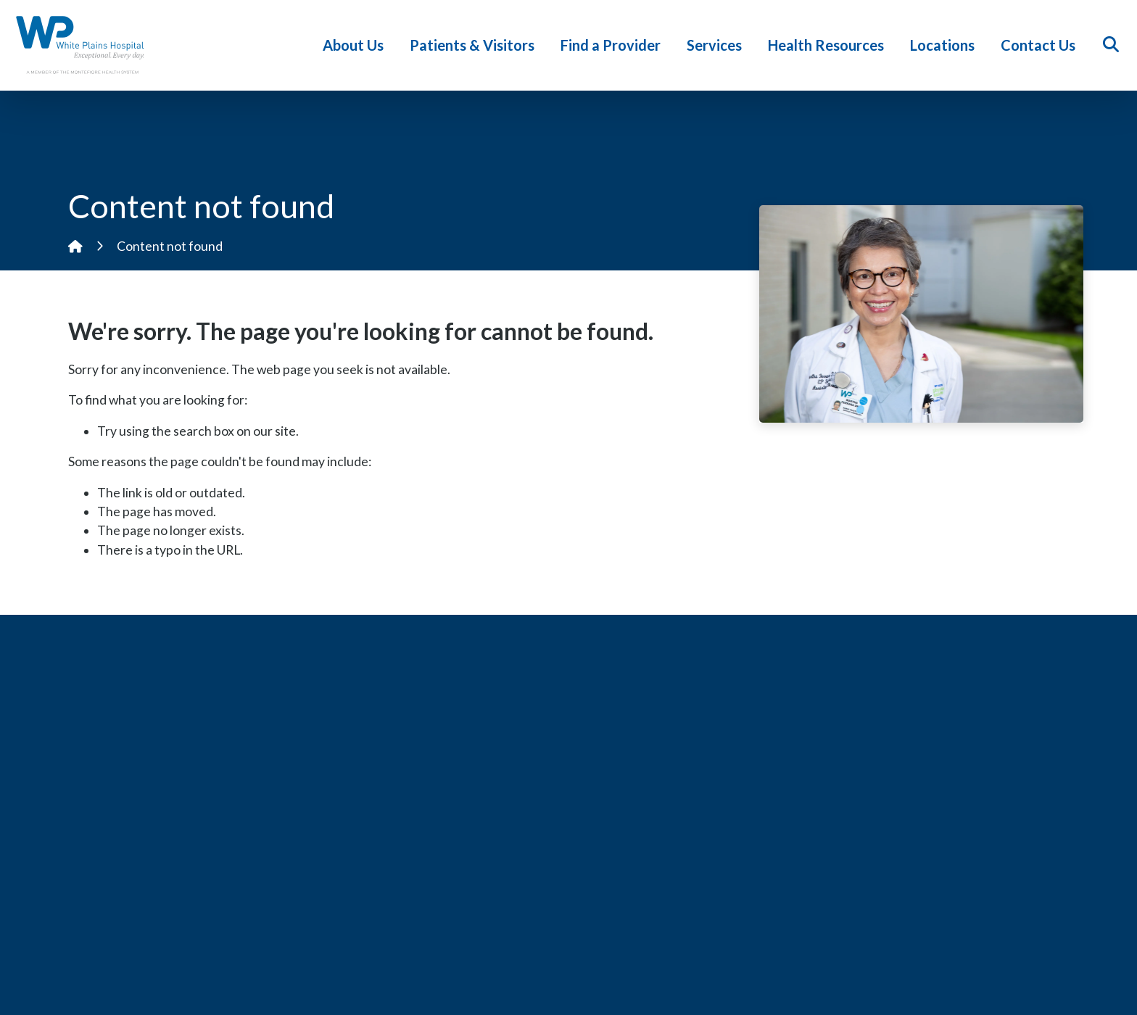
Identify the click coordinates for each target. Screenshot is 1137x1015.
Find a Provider (613, 45)
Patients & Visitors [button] (475, 45)
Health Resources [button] (829, 45)
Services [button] (717, 45)
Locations (945, 45)
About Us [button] (356, 45)
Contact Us (1041, 45)
